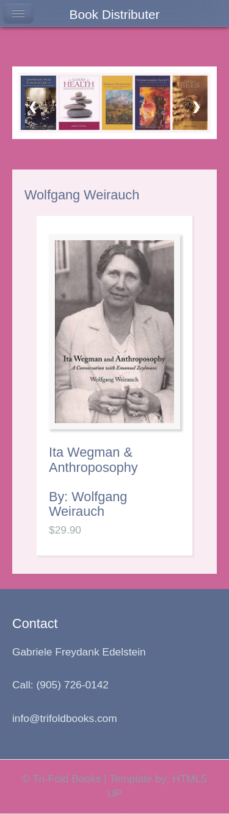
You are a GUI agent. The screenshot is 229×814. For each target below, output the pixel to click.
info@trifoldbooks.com (64, 718)
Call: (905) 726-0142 (60, 685)
